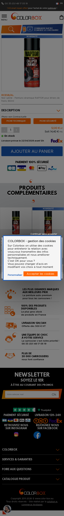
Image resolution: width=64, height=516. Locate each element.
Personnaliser (15, 275)
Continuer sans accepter (44, 234)
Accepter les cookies (40, 273)
